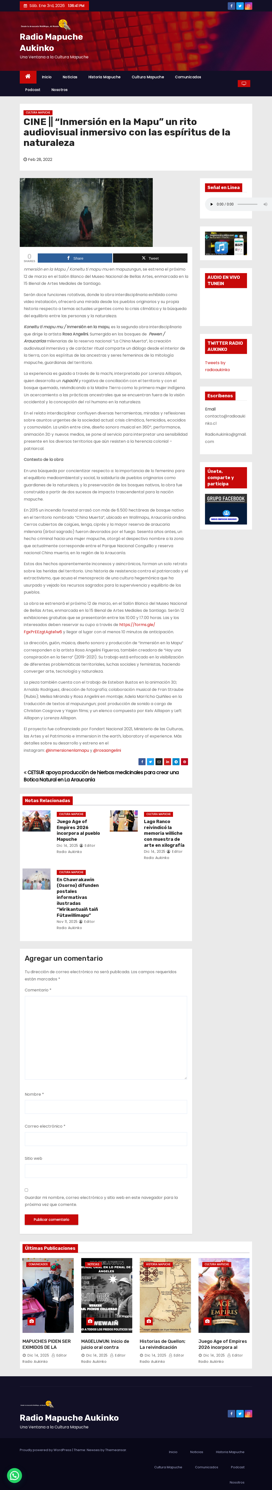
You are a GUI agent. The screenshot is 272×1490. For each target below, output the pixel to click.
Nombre (34, 1094)
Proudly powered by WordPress (46, 1450)
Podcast (32, 89)
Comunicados (188, 77)
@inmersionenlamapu (67, 750)
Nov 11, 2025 (67, 921)
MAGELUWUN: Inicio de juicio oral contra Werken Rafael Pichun (105, 1347)
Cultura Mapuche (148, 77)
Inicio (47, 77)
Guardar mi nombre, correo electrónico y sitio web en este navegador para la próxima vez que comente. (101, 1201)
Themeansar (115, 1450)
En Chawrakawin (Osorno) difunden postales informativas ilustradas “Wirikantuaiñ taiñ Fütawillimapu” (78, 897)
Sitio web (33, 1158)
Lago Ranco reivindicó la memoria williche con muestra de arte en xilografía (164, 833)
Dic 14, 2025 (67, 845)
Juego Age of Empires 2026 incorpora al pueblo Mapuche (78, 830)
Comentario (38, 990)
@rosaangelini (107, 750)
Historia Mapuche (104, 77)
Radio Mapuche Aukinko (69, 1418)
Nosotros (60, 89)
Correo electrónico (45, 1126)
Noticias (70, 77)
